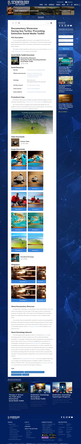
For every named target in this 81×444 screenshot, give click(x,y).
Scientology (60, 424)
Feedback (28, 435)
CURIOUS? (27, 426)
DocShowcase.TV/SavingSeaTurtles (36, 70)
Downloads (41, 17)
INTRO (41, 5)
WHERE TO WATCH (47, 422)
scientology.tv (44, 362)
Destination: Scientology (14, 431)
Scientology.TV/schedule (33, 326)
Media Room (28, 434)
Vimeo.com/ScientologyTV (33, 88)
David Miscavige (61, 434)
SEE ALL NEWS (63, 111)
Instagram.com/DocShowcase (34, 75)
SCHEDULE (51, 5)
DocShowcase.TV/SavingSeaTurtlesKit (36, 92)
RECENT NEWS (62, 55)
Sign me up (66, 48)
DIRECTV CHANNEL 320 (48, 424)
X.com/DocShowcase (32, 76)
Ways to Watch (29, 432)
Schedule (27, 424)
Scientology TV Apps (47, 432)
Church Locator (69, 427)
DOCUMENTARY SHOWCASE (27, 11)
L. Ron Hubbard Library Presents (16, 436)
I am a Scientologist (13, 437)
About (27, 17)
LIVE (46, 5)
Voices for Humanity (14, 434)
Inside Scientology (13, 429)
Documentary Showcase (17, 372)
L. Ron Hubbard (61, 427)
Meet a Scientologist (14, 432)
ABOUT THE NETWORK (31, 428)
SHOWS (58, 5)
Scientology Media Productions (28, 358)
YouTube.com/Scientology (33, 85)
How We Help (69, 429)
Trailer (53, 17)
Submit (33, 17)
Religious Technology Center (69, 436)
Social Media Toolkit (16, 374)
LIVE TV (27, 422)
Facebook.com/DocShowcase (34, 73)
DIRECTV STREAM (47, 426)
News (47, 17)
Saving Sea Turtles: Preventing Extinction (34, 372)
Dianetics (60, 429)
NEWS (63, 5)
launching (45, 335)
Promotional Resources (30, 437)
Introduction (28, 430)
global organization (36, 343)
